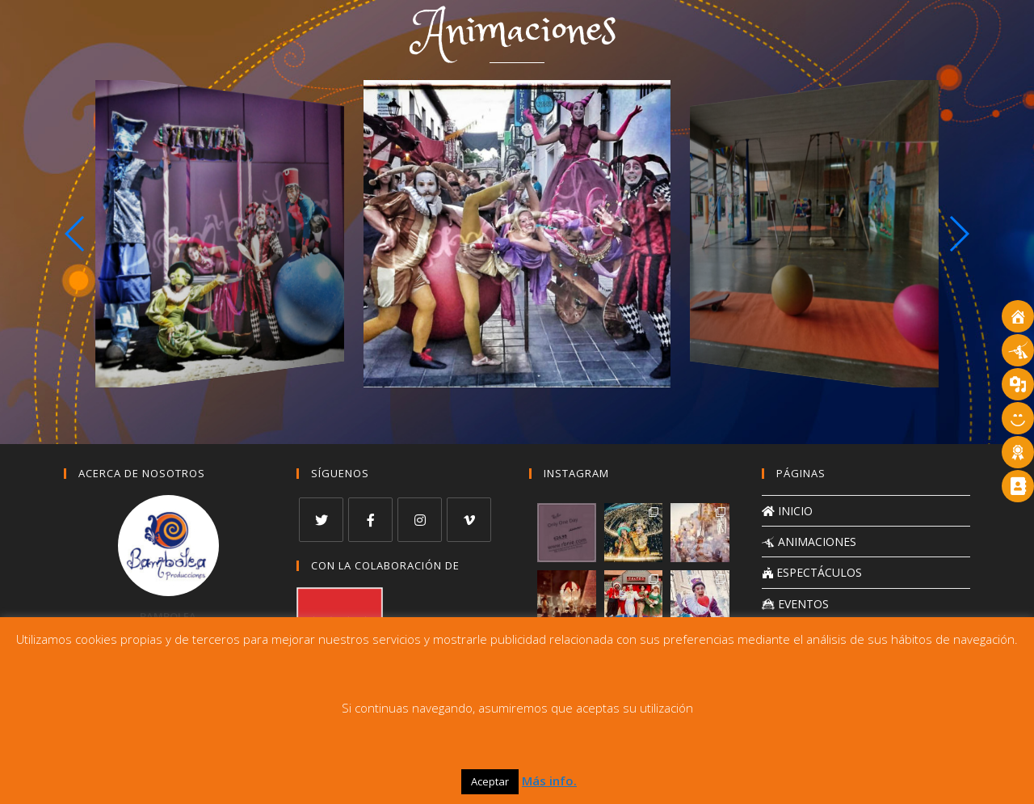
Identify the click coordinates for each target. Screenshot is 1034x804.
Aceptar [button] (490, 781)
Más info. (549, 780)
